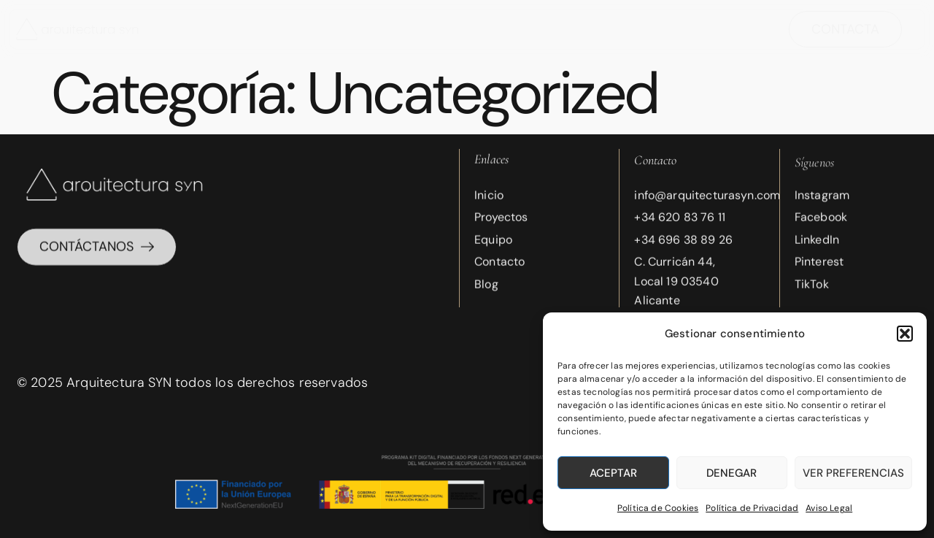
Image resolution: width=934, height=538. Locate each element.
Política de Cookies (657, 508)
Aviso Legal (829, 508)
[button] (905, 333)
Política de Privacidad (752, 508)
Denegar (731, 473)
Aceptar (613, 473)
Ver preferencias (853, 473)
